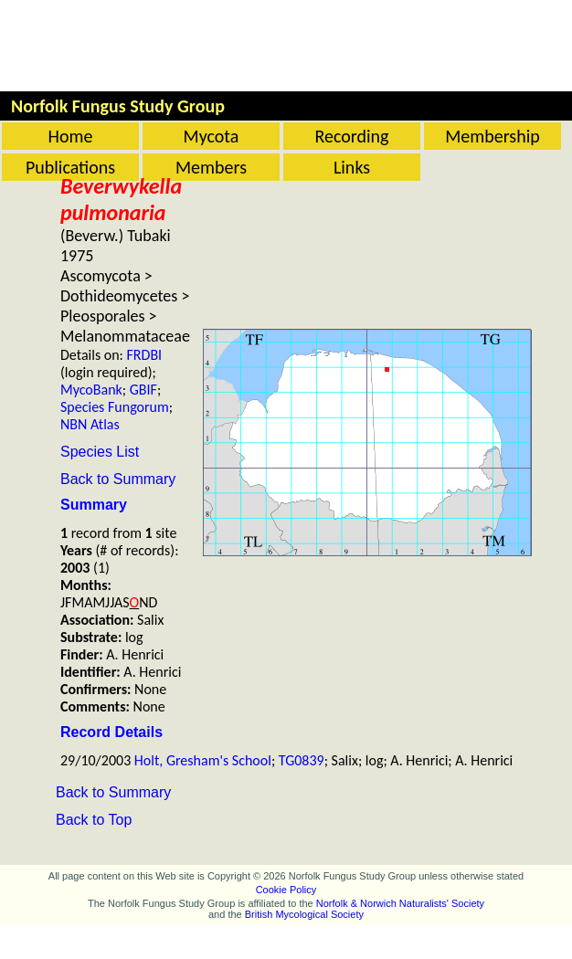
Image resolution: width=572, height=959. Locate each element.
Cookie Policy (286, 889)
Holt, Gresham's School (202, 760)
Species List (99, 451)
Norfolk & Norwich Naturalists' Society (400, 903)
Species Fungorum (114, 407)
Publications (70, 167)
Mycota (211, 136)
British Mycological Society (304, 914)
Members (211, 167)
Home (70, 136)
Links (352, 167)
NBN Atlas (90, 424)
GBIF (143, 389)
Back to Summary (117, 479)
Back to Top (94, 819)
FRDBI (145, 355)
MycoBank (91, 389)
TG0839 (301, 760)
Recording (351, 136)
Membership (492, 136)
